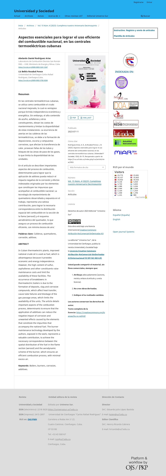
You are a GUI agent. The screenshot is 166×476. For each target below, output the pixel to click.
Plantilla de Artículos (124, 36)
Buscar (145, 16)
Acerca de (53, 16)
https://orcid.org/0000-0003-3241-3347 (33, 67)
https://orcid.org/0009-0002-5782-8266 (33, 80)
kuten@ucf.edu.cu (118, 414)
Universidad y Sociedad (34, 10)
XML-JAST (87, 117)
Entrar (149, 2)
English (116, 219)
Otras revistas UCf (73, 16)
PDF (74, 117)
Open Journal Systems (123, 231)
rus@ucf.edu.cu (63, 439)
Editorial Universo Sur (97, 16)
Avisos (41, 16)
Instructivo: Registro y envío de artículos (134, 30)
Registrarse (138, 2)
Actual (17, 16)
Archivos (29, 16)
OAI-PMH (32, 419)
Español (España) (121, 215)
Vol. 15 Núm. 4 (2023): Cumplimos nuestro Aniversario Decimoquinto (67, 25)
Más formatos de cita (79, 167)
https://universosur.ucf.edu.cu (63, 409)
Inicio (20, 25)
